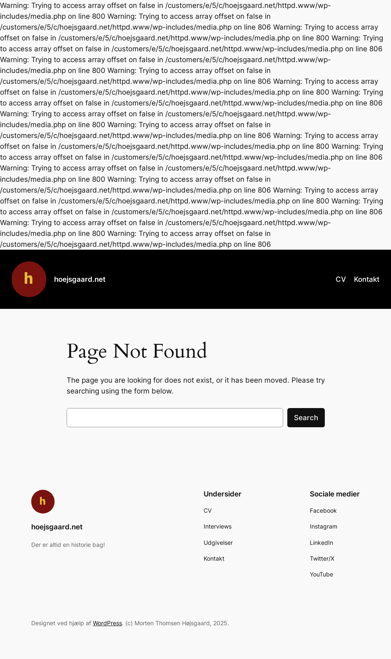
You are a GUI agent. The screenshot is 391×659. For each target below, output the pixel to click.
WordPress (107, 622)
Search (306, 417)
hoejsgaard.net (79, 279)
